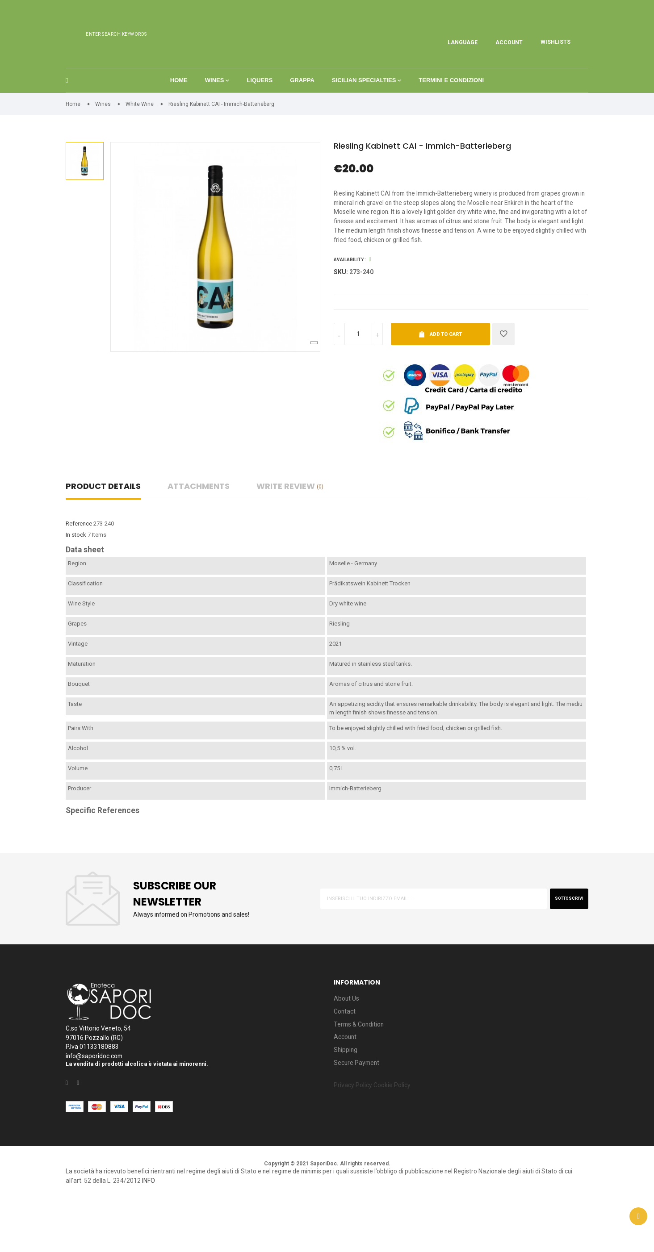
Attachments (199, 527)
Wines (213, 99)
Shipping (347, 1097)
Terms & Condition (362, 1068)
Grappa (302, 99)
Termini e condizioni (452, 99)
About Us (348, 1040)
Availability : (350, 298)
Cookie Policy (401, 1135)
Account (346, 1083)
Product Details (103, 527)
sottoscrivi (563, 939)
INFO (237, 1231)
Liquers (259, 99)
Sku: (341, 312)
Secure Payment (359, 1111)
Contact (345, 1054)
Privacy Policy (356, 1135)
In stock (76, 575)
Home (177, 99)
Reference (79, 564)
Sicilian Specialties (364, 99)
